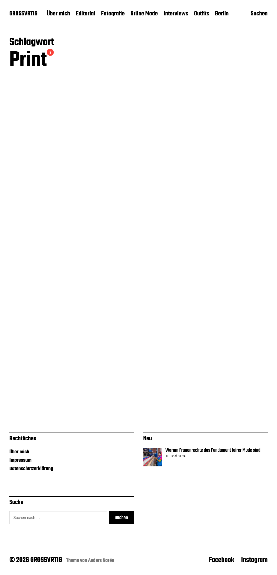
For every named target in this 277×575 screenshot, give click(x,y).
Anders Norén (101, 560)
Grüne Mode (144, 14)
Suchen (259, 14)
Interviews (176, 14)
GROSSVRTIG (23, 14)
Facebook (221, 560)
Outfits (201, 14)
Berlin (222, 14)
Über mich (58, 14)
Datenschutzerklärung (31, 469)
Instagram (254, 560)
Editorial (85, 14)
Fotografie (113, 14)
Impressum (20, 460)
